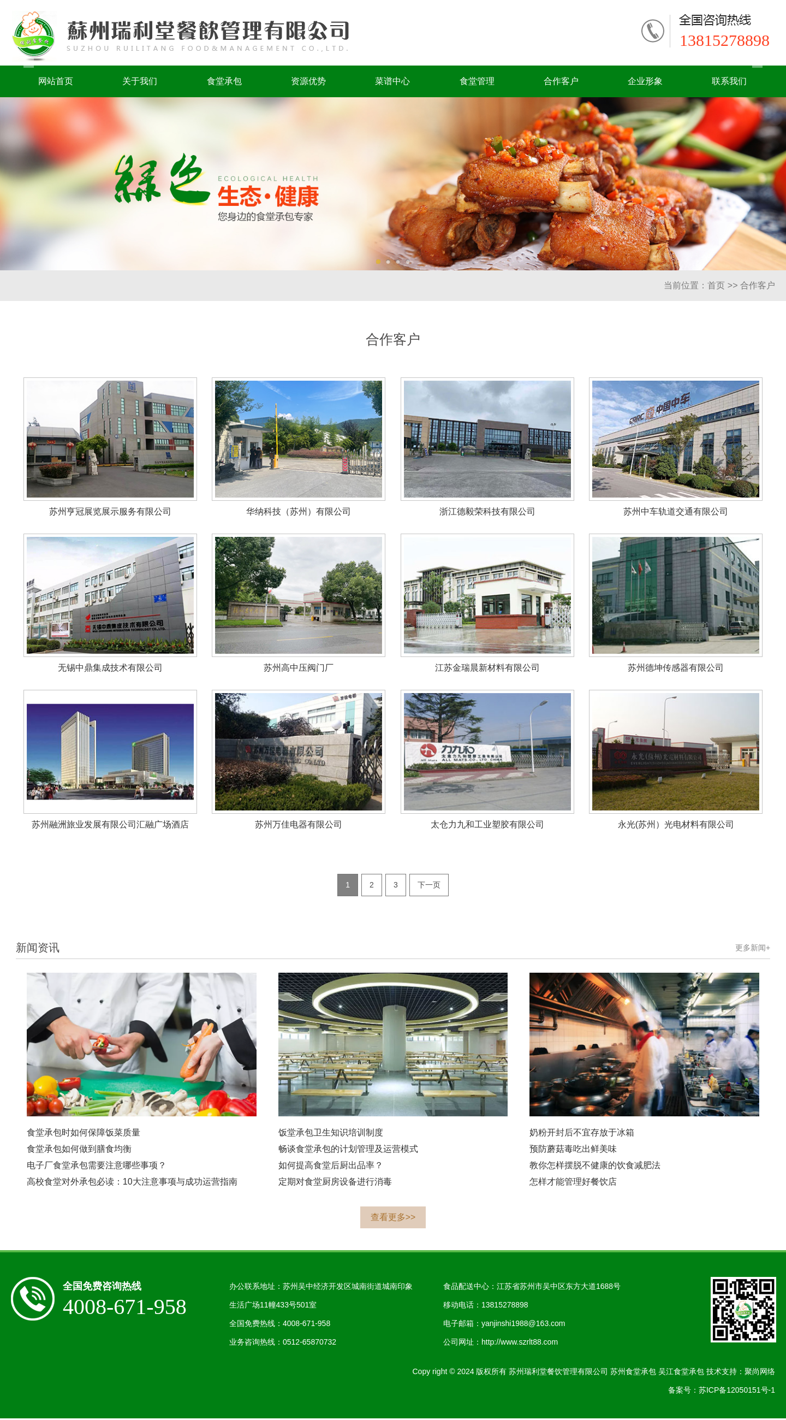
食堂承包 (224, 81)
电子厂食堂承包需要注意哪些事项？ (96, 1167)
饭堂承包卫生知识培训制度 (330, 1134)
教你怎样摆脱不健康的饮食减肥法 (594, 1167)
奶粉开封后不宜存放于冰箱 (581, 1134)
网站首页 (55, 81)
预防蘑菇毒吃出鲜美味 (573, 1150)
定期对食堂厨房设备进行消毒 (335, 1183)
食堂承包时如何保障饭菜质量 (83, 1134)
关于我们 (139, 81)
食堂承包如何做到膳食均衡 (79, 1150)
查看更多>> (393, 1218)
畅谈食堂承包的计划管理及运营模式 (348, 1150)
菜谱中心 (392, 81)
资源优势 (308, 81)
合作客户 (561, 81)
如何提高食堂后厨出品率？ (330, 1167)
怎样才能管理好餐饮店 (573, 1183)
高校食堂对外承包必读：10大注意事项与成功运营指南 (132, 1183)
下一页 (429, 885)
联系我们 (729, 81)
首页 (716, 285)
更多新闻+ (752, 949)
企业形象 (645, 81)
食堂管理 (477, 81)
